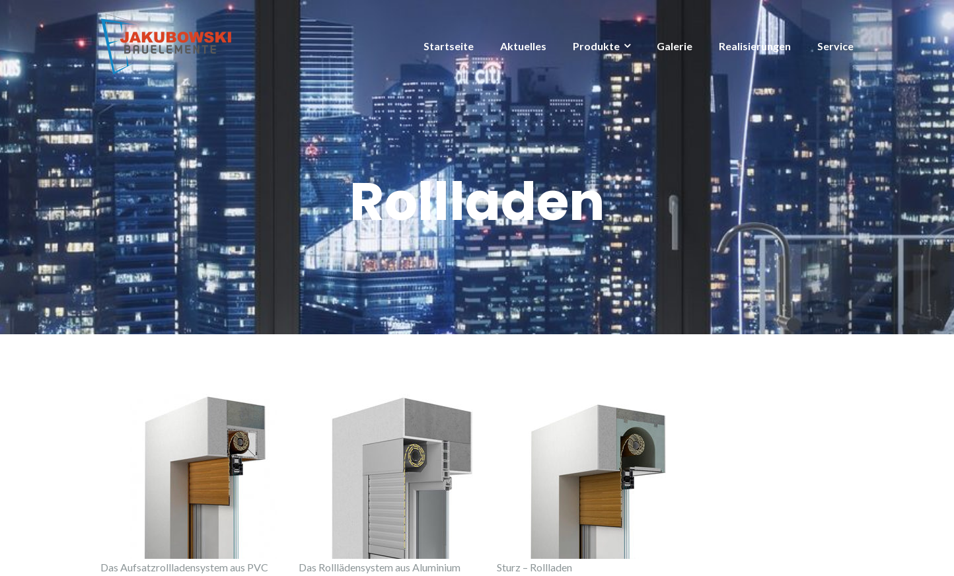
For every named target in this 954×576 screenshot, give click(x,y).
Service (835, 46)
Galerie (674, 46)
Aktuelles (523, 46)
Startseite (448, 46)
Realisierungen (755, 46)
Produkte (596, 46)
